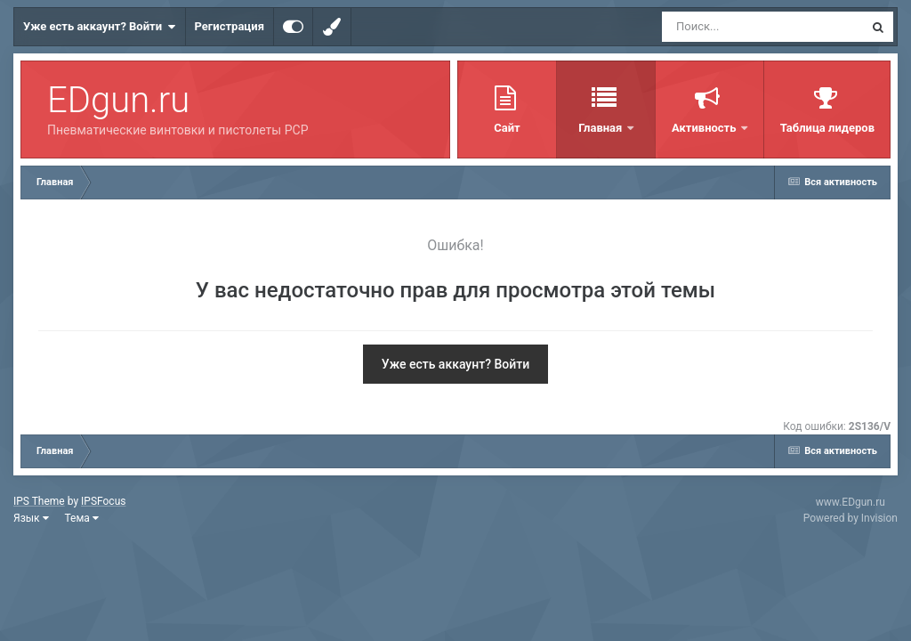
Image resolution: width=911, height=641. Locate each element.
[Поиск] (730, 27)
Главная (601, 127)
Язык (31, 518)
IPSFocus (103, 501)
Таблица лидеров (827, 127)
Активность (705, 127)
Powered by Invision (850, 518)
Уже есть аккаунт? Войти (99, 26)
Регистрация (229, 26)
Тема (82, 518)
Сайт (507, 127)
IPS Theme (39, 501)
